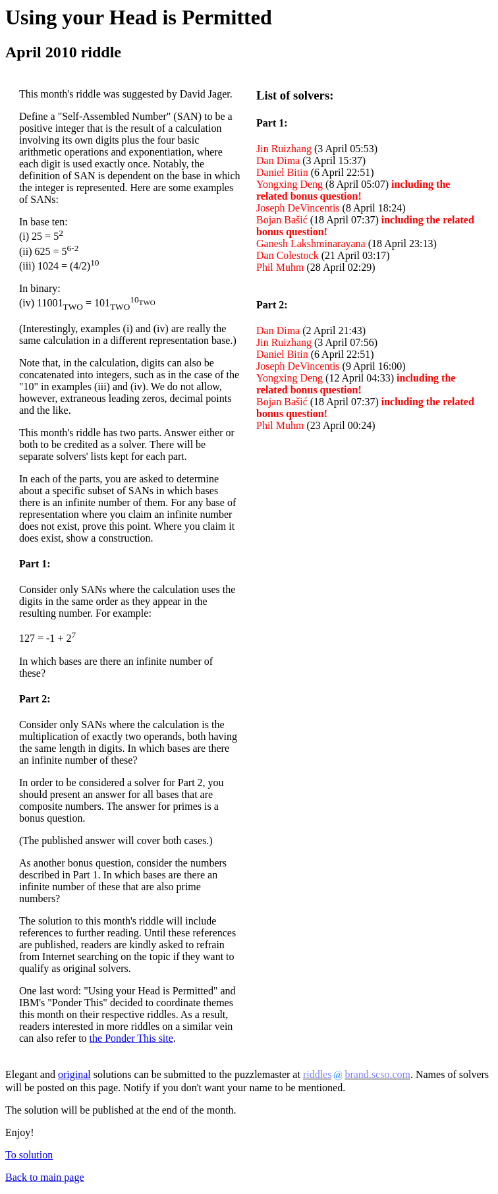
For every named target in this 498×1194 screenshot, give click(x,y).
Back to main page (44, 1177)
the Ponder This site (131, 1038)
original (74, 1074)
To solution (29, 1154)
